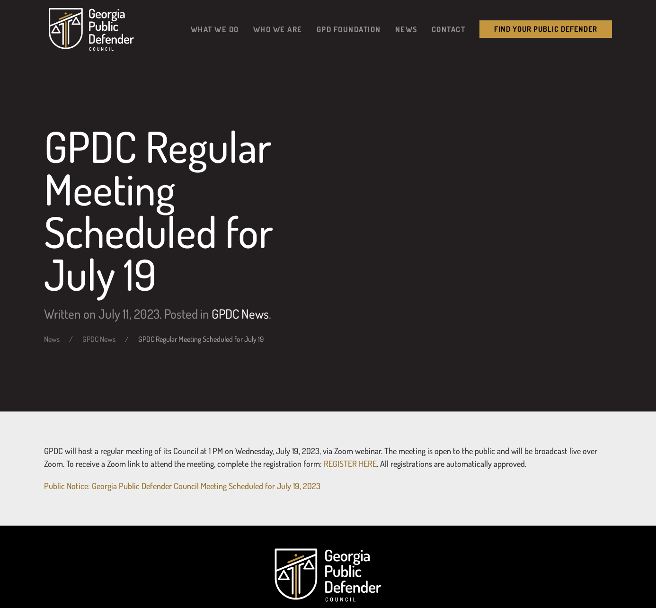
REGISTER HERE (350, 463)
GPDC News (240, 313)
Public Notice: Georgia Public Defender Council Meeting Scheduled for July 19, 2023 (182, 486)
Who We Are (277, 29)
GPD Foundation (349, 29)
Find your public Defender (545, 29)
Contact (449, 29)
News (406, 29)
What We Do (215, 29)
